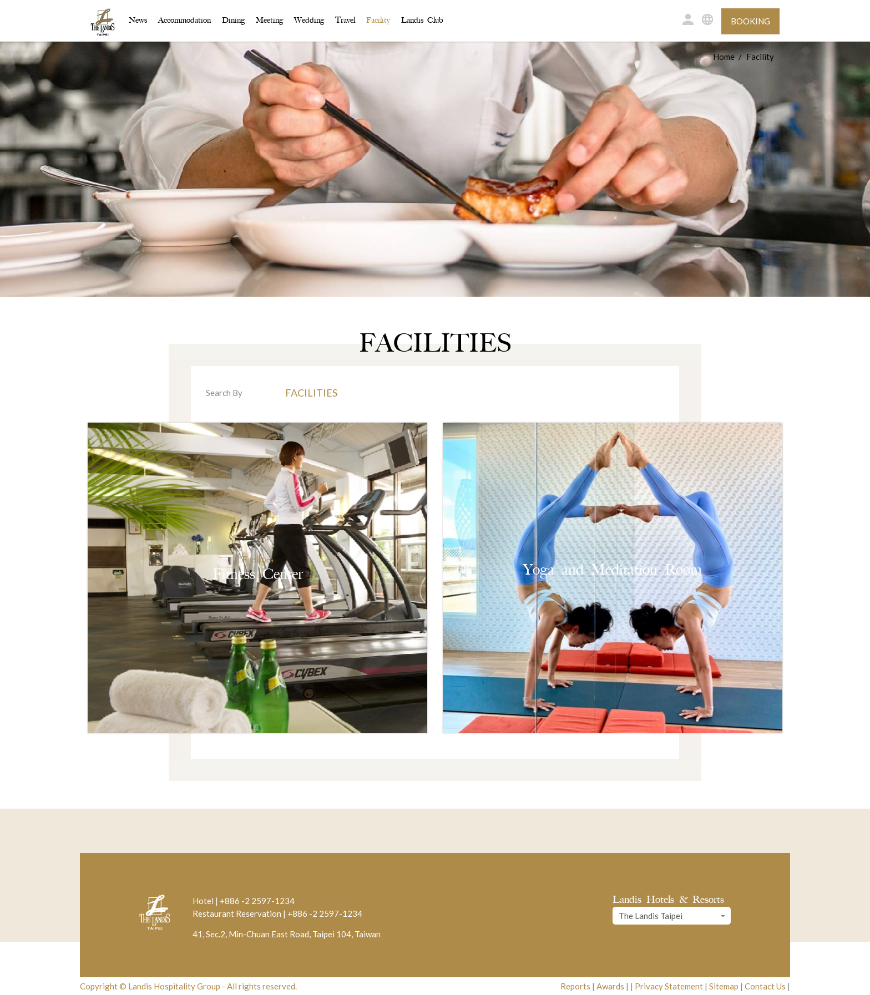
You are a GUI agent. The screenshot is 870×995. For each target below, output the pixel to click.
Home (724, 57)
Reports (575, 986)
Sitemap (724, 986)
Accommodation (184, 19)
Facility (378, 20)
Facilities (311, 393)
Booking (750, 21)
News (138, 20)
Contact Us (765, 986)
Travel (345, 20)
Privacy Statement (669, 986)
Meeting (269, 20)
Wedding (309, 20)
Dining (233, 20)
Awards (610, 986)
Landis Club (422, 20)
